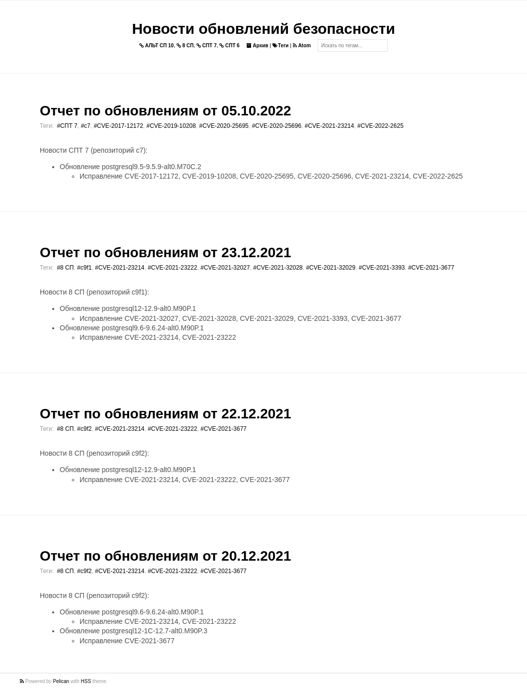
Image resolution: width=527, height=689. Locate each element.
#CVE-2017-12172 (118, 125)
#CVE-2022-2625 (380, 125)
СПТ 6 (229, 45)
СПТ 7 (206, 45)
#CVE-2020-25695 (224, 125)
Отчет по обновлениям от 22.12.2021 (165, 413)
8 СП (185, 45)
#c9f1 (84, 267)
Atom (302, 45)
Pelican (61, 681)
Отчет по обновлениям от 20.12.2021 (165, 556)
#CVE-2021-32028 (277, 267)
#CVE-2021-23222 (172, 267)
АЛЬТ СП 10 (156, 45)
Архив (257, 45)
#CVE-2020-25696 (276, 125)
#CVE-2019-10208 (171, 125)
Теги (280, 45)
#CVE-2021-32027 (225, 267)
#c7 (85, 125)
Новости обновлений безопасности (263, 28)
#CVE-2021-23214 (329, 125)
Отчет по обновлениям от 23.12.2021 (165, 252)
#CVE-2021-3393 (382, 267)
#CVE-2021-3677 (431, 267)
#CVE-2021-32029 (330, 267)
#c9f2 (84, 428)
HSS (86, 681)
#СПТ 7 (67, 125)
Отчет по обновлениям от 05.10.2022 (165, 110)
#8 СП (65, 267)
